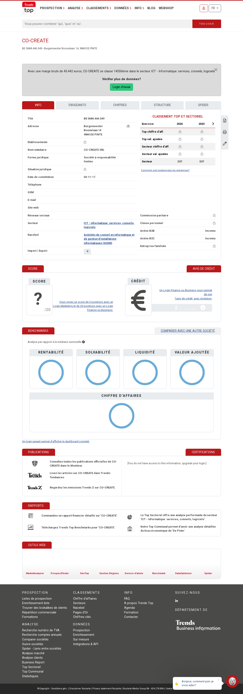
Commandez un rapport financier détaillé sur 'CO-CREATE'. (79, 515)
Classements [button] (97, 8)
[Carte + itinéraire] (128, 126)
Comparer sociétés (35, 639)
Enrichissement (83, 635)
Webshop (166, 8)
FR (214, 8)
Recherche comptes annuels (42, 635)
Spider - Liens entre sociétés (41, 648)
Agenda (129, 608)
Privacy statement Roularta (106, 688)
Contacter (131, 617)
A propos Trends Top (138, 603)
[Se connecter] (204, 8)
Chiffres (120, 105)
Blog (151, 8)
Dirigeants (77, 105)
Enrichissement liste (36, 603)
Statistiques (30, 676)
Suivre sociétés (32, 644)
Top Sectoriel (31, 667)
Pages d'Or (80, 612)
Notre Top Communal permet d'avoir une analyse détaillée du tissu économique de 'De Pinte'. (178, 528)
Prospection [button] (51, 8)
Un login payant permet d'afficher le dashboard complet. (56, 441)
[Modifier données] (225, 144)
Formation (131, 612)
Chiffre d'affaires (85, 598)
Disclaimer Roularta (80, 688)
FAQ (127, 598)
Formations (30, 617)
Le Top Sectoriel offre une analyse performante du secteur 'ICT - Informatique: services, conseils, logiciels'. (179, 517)
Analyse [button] (74, 8)
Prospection (81, 630)
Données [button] (121, 8)
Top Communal (32, 671)
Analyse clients (32, 658)
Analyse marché (33, 653)
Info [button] (138, 8)
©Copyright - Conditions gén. (52, 688)
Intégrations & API (85, 644)
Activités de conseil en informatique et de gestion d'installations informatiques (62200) (109, 238)
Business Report (33, 662)
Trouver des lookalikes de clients (44, 608)
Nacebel (78, 608)
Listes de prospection (37, 598)
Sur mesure (81, 639)
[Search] (107, 24)
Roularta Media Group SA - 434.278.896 (143, 688)
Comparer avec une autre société (188, 331)
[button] (87, 251)
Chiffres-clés (82, 617)
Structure (162, 105)
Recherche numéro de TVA (41, 630)
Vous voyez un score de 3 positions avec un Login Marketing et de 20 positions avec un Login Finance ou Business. (83, 306)
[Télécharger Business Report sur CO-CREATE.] (224, 121)
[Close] (216, 69)
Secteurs (79, 603)
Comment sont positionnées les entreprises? (165, 170)
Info (38, 105)
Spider (203, 105)
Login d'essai (121, 87)
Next (213, 124)
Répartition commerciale (39, 612)
